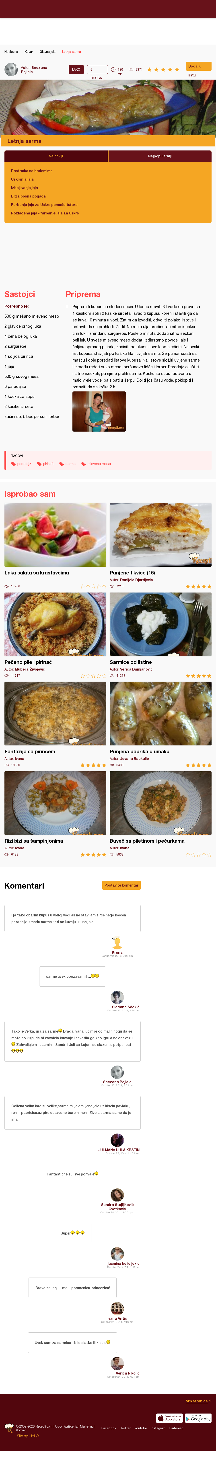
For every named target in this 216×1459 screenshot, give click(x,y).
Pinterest (176, 1436)
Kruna (117, 953)
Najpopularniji (160, 156)
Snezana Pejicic (117, 1084)
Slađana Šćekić (126, 1009)
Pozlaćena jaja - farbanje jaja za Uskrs (45, 213)
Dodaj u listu (194, 67)
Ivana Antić (117, 1325)
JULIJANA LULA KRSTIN (119, 1154)
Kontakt (21, 1438)
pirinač (48, 464)
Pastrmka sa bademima (32, 171)
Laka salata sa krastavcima (55, 546)
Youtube (141, 1436)
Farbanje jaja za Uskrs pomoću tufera (44, 204)
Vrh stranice (197, 1409)
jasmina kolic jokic (124, 1269)
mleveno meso (99, 464)
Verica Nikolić (128, 1381)
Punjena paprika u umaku (161, 724)
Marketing (87, 1434)
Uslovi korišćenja (66, 1434)
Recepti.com (108, 8)
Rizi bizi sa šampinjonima (55, 814)
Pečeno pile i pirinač (55, 635)
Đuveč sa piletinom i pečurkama (161, 814)
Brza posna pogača (28, 196)
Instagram (158, 1436)
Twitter (125, 1436)
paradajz (24, 464)
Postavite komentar (121, 885)
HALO (34, 1444)
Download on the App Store (169, 1426)
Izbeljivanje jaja (24, 187)
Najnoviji (56, 156)
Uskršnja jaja (22, 179)
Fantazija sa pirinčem (55, 724)
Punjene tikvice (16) (161, 546)
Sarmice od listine (161, 635)
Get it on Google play (198, 1426)
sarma (71, 464)
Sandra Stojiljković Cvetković (117, 1211)
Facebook (108, 1436)
